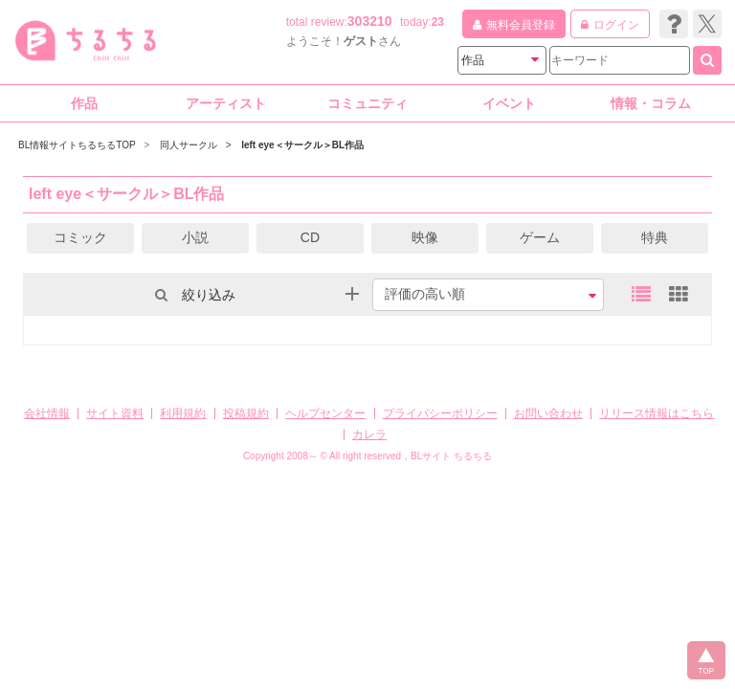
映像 (425, 237)
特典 (654, 237)
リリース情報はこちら (656, 413)
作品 (84, 103)
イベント (509, 103)
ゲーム (540, 237)
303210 (369, 21)
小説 (195, 237)
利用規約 (183, 413)
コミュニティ (367, 103)
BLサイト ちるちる (451, 456)
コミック (80, 237)
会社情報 (47, 413)
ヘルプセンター (325, 413)
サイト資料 (115, 413)
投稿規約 (246, 413)
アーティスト (226, 103)
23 (438, 22)
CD (310, 237)
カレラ (369, 434)
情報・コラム (651, 103)
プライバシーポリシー (440, 413)
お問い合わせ (548, 413)
